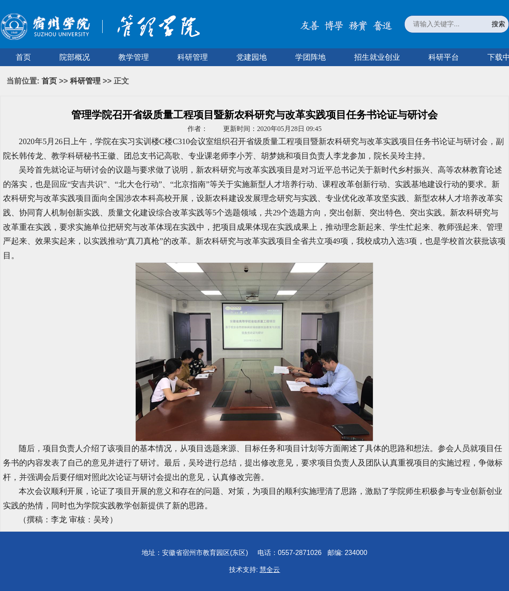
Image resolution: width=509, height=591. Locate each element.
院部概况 (74, 57)
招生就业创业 (377, 57)
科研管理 (192, 57)
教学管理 (133, 57)
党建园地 (251, 57)
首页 (23, 57)
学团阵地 (310, 57)
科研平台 (443, 57)
